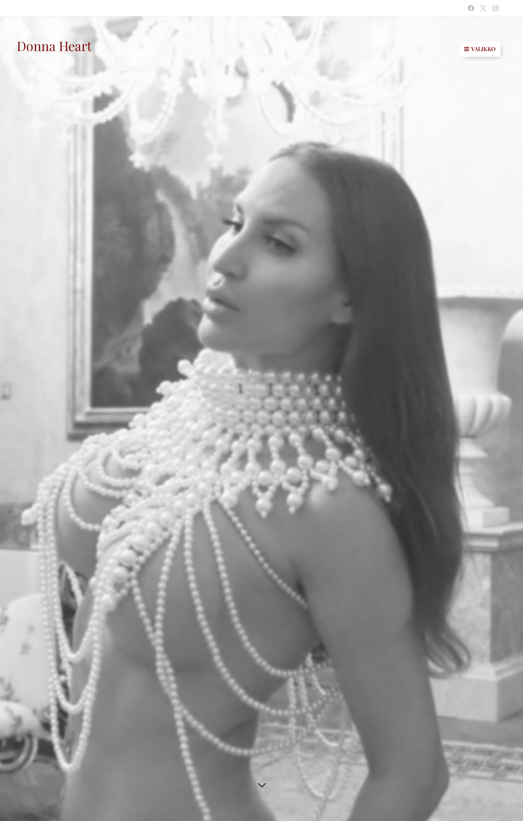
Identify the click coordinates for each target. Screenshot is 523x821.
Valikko (480, 49)
